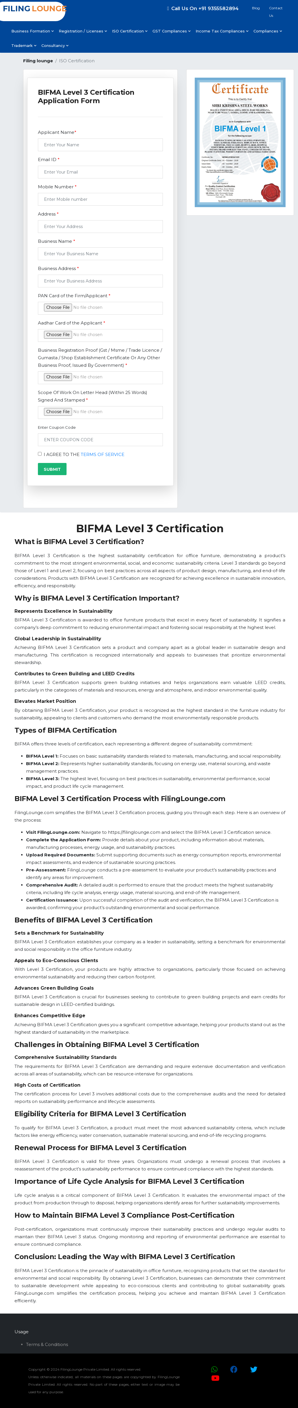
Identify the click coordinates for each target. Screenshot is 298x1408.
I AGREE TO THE (84, 454)
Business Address (58, 268)
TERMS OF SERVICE (102, 454)
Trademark (23, 45)
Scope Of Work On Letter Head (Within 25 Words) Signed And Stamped (92, 396)
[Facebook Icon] (234, 1369)
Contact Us (276, 12)
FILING (35, 8)
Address (48, 214)
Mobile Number (57, 186)
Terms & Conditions (47, 1344)
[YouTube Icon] (215, 1378)
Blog (256, 8)
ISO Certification (129, 31)
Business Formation (32, 31)
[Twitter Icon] (253, 1369)
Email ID (49, 159)
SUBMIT (52, 469)
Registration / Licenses (83, 31)
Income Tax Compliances (222, 31)
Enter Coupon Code (57, 427)
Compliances (267, 31)
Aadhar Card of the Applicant (71, 323)
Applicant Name (57, 132)
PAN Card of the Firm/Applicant (74, 295)
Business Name (56, 241)
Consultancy (54, 45)
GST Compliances (171, 31)
